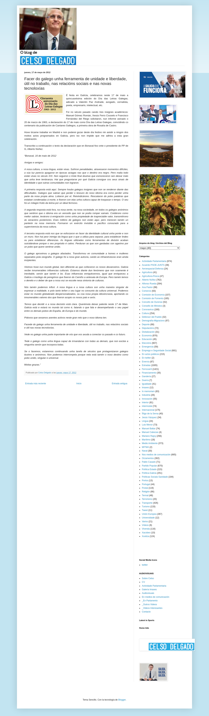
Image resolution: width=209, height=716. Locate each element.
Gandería (146, 376)
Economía (147, 335)
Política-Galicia (149, 473)
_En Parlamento (150, 600)
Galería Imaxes (149, 589)
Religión (146, 491)
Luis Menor (147, 424)
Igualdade (147, 384)
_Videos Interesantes (152, 608)
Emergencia (148, 346)
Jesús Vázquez (149, 417)
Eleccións (146, 343)
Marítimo (146, 439)
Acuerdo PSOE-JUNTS (153, 265)
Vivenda (146, 529)
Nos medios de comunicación (156, 454)
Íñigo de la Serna (150, 413)
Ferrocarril (147, 369)
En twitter (146, 358)
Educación (147, 339)
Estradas (146, 365)
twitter (145, 565)
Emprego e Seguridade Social (156, 350)
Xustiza (145, 536)
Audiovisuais (148, 593)
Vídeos (145, 525)
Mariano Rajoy (149, 436)
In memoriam (148, 391)
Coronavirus (148, 309)
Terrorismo (147, 499)
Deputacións (148, 328)
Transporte (147, 503)
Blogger (122, 700)
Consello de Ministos (152, 306)
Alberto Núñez (149, 280)
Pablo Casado (149, 462)
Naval (145, 451)
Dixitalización (148, 332)
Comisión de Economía (153, 294)
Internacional (148, 410)
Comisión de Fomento (152, 298)
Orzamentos (148, 458)
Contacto (146, 611)
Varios (145, 521)
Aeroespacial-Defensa (152, 268)
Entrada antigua (119, 383)
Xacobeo (146, 532)
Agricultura (147, 272)
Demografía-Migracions (153, 320)
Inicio (79, 383)
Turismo (146, 506)
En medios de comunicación (155, 597)
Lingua (145, 421)
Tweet (145, 510)
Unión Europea (149, 514)
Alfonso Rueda (149, 283)
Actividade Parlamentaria (154, 261)
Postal (145, 488)
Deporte (146, 324)
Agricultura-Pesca (150, 276)
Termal (145, 495)
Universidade (148, 517)
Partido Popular (149, 465)
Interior (145, 402)
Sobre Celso (148, 578)
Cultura (145, 313)
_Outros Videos (149, 604)
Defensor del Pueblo (152, 317)
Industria (146, 395)
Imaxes (145, 387)
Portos (145, 480)
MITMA (145, 447)
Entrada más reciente (35, 383)
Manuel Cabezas (150, 432)
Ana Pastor (147, 287)
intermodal (147, 406)
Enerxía (145, 361)
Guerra (145, 380)
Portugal (146, 484)
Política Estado (149, 469)
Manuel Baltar (148, 428)
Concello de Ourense (152, 302)
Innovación (147, 399)
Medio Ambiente (150, 443)
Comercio (146, 291)
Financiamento (149, 372)
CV (143, 582)
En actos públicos (150, 354)
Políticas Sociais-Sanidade (155, 477)
